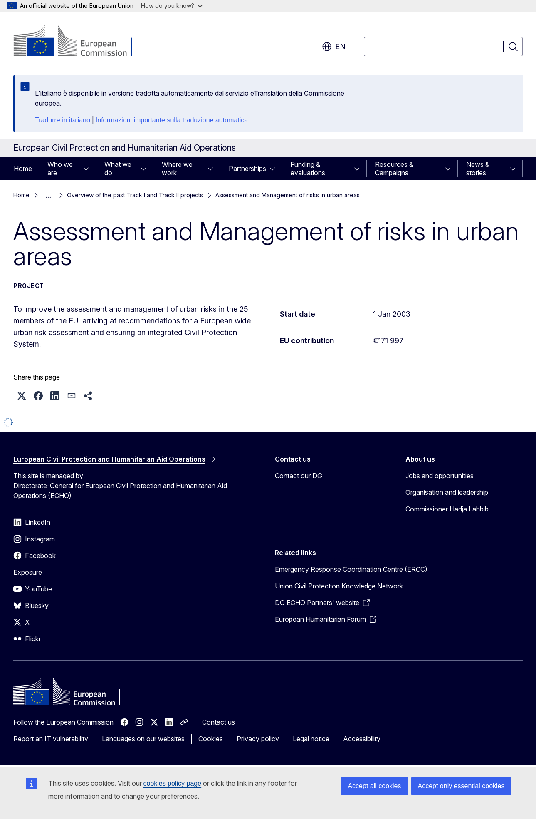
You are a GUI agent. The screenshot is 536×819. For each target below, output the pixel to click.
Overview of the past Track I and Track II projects (135, 195)
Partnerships (247, 168)
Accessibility (361, 739)
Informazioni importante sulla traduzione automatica (172, 120)
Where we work (177, 168)
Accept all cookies (374, 785)
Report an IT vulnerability (50, 739)
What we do (117, 168)
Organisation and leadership (446, 492)
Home (23, 168)
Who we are (60, 168)
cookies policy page (172, 783)
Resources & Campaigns (394, 168)
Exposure (27, 572)
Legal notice (311, 739)
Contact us (218, 722)
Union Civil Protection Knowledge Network (339, 586)
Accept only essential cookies (461, 785)
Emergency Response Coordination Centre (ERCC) (351, 569)
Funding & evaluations (308, 168)
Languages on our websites (143, 739)
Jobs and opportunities (439, 476)
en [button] (334, 47)
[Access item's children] (89, 168)
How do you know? (172, 5)
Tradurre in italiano (62, 120)
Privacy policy (258, 739)
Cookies (210, 739)
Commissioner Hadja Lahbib (447, 509)
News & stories (477, 168)
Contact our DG (298, 476)
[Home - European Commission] (80, 41)
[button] (21, 395)
